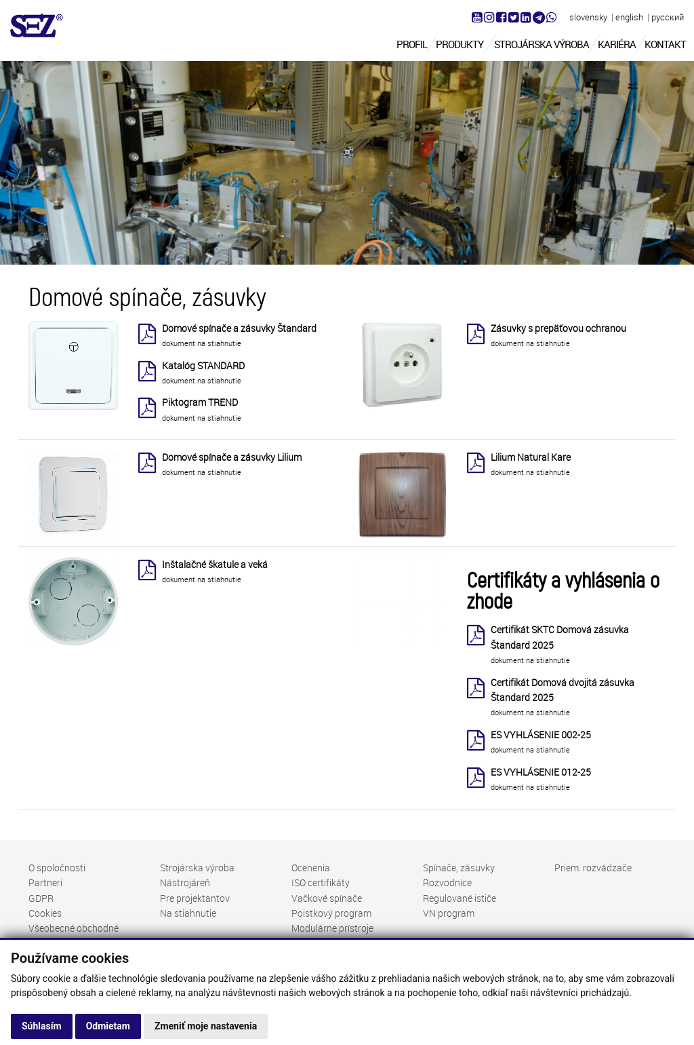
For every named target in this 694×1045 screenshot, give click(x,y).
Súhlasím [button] (42, 1026)
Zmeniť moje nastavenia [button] (206, 1026)
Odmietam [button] (108, 1026)
